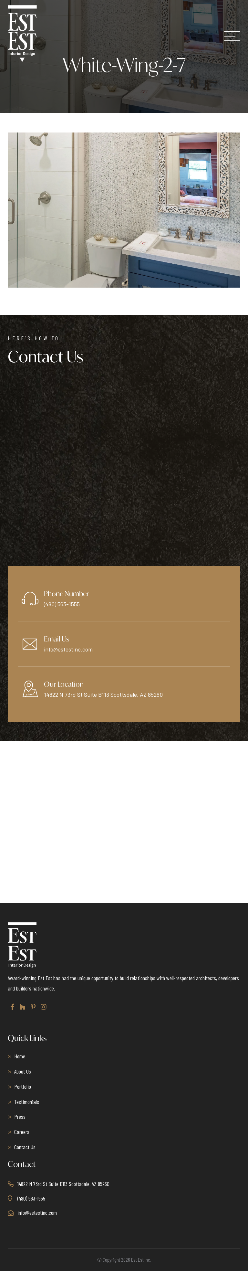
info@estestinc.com (68, 649)
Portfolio (22, 1086)
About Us (22, 1071)
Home (19, 1056)
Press (20, 1116)
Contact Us (25, 1146)
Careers (21, 1131)
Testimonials (26, 1101)
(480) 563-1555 (62, 604)
